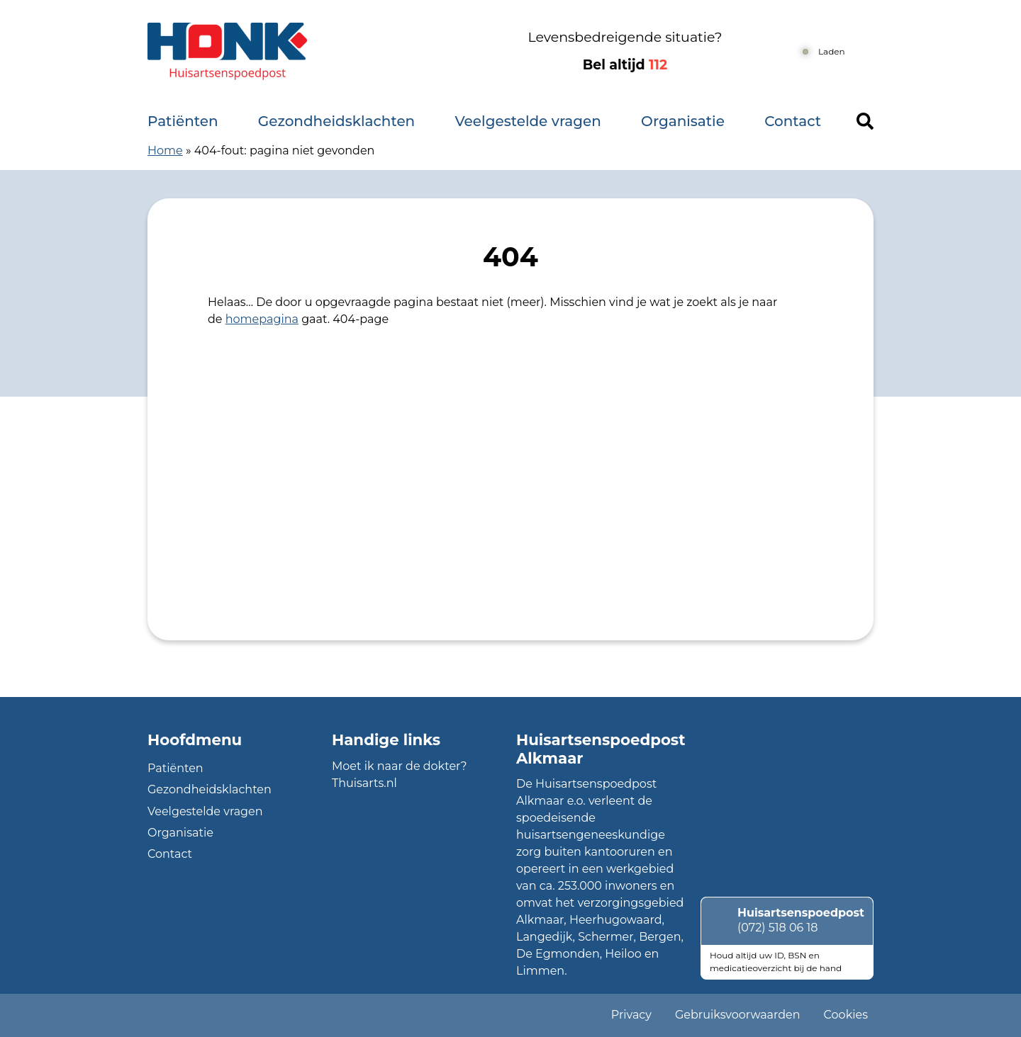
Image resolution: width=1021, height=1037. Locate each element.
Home (165, 150)
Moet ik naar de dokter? (399, 766)
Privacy (631, 1014)
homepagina (262, 319)
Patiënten (182, 121)
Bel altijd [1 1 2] (625, 65)
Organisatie (683, 121)
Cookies (846, 1014)
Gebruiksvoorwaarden (737, 1014)
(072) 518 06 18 (777, 927)
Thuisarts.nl (364, 783)
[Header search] (865, 121)
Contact (792, 121)
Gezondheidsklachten (336, 121)
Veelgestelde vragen (527, 121)
